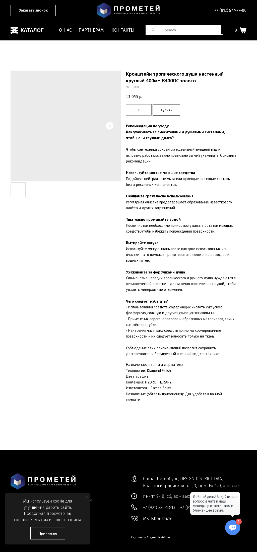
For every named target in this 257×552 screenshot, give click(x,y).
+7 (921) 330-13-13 (159, 507)
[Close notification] (86, 497)
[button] (33, 10)
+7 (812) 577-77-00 (230, 10)
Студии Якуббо (157, 537)
